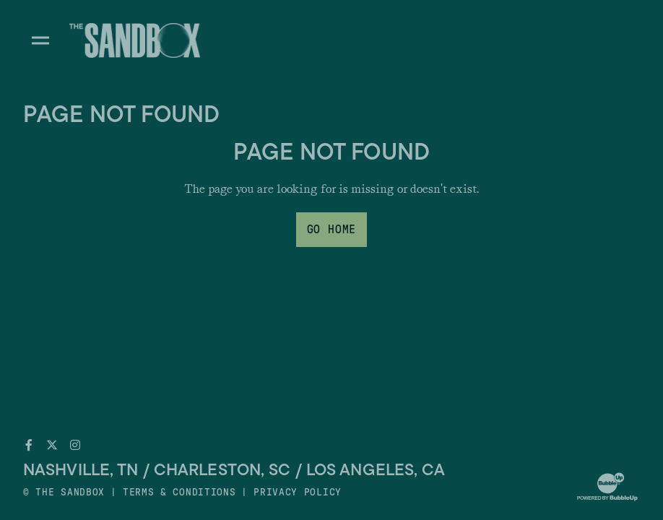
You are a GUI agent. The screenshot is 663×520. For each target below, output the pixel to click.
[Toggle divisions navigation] (40, 40)
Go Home (332, 229)
